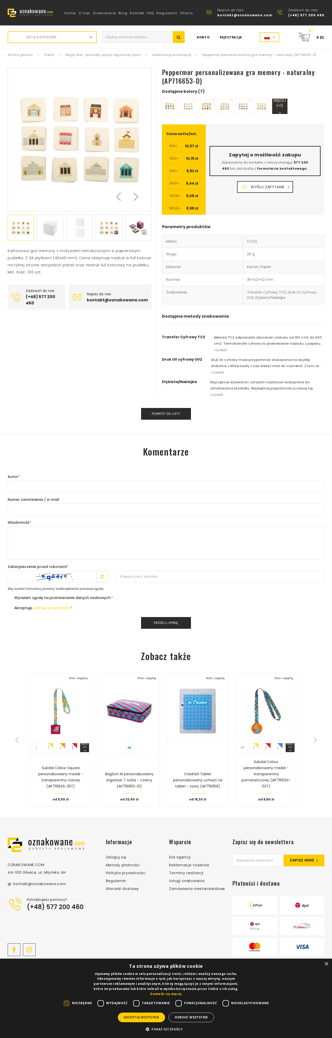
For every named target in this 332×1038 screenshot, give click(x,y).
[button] (118, 196)
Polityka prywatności (126, 872)
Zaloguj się (116, 857)
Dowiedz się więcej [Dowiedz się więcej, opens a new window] (166, 994)
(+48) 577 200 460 (55, 907)
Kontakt (137, 13)
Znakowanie (104, 13)
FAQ (150, 13)
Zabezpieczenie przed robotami (38, 566)
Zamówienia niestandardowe (197, 888)
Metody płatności (123, 865)
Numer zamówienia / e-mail (33, 499)
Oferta (186, 13)
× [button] (326, 964)
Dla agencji (180, 857)
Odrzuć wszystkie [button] (191, 1017)
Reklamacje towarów (189, 865)
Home (70, 13)
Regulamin (167, 13)
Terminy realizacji (186, 872)
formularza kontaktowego (282, 168)
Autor (14, 476)
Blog (123, 13)
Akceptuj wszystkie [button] (141, 1017)
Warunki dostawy (122, 888)
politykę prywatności (51, 607)
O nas (84, 13)
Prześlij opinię (166, 623)
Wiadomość (19, 522)
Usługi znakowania (186, 880)
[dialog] (166, 998)
